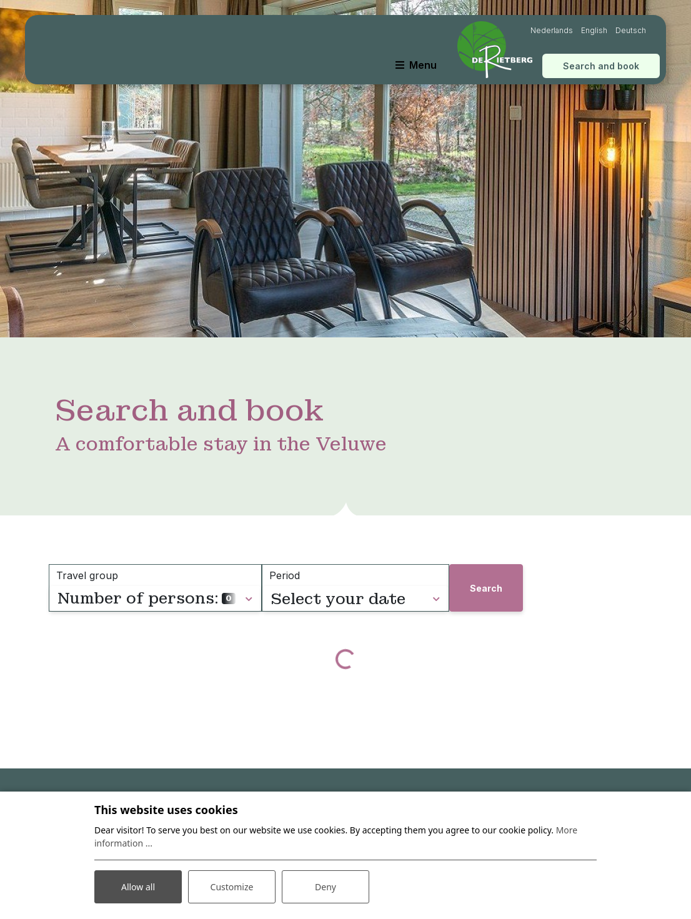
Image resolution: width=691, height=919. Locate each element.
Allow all (138, 887)
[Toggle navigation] (416, 65)
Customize (232, 887)
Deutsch (630, 30)
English (594, 30)
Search (486, 588)
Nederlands (551, 30)
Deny (325, 887)
